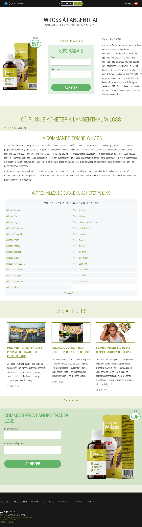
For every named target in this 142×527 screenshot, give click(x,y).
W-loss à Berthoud (80, 257)
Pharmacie (78, 501)
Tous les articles (71, 400)
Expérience (5, 501)
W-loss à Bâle (11, 216)
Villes (51, 501)
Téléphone (55, 69)
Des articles (64, 501)
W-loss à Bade (79, 245)
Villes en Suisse (71, 293)
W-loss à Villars (12, 287)
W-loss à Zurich (79, 210)
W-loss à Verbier (79, 275)
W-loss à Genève (13, 210)
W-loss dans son (80, 263)
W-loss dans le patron (15, 263)
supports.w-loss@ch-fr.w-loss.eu (13, 515)
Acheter (71, 87)
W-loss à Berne (79, 216)
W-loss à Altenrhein (14, 228)
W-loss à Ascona (13, 245)
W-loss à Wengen (13, 275)
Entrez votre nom (11, 429)
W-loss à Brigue (12, 257)
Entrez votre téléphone (14, 443)
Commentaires (37, 501)
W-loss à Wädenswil (14, 269)
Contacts (92, 501)
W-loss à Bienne (79, 251)
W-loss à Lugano (13, 222)
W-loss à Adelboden (81, 228)
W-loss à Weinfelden (81, 269)
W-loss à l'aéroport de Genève (85, 222)
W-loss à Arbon (12, 239)
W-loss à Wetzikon (80, 281)
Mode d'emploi (20, 501)
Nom (53, 57)
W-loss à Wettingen (14, 281)
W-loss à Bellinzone (14, 251)
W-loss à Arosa (79, 239)
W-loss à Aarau (79, 233)
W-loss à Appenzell (14, 233)
